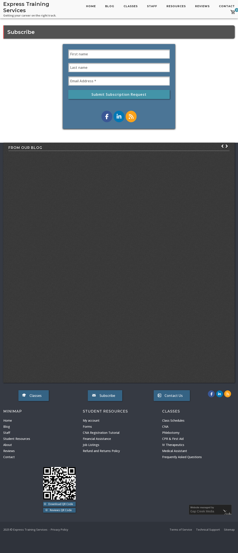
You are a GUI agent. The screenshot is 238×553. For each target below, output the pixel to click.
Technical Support (208, 530)
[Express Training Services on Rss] (131, 116)
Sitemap (229, 530)
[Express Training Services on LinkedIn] (119, 116)
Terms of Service (181, 530)
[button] (227, 146)
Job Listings (91, 445)
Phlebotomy (170, 433)
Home (91, 6)
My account (91, 420)
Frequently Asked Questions (182, 457)
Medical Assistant (174, 451)
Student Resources (16, 439)
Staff (152, 6)
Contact (227, 6)
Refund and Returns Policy (101, 451)
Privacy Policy (59, 530)
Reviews (202, 6)
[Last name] (119, 67)
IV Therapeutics (173, 445)
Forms (87, 426)
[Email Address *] (119, 81)
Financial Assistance (97, 439)
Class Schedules (173, 420)
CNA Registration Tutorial (101, 433)
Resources (176, 6)
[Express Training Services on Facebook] (106, 116)
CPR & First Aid (173, 439)
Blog (109, 6)
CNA (165, 426)
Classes (131, 6)
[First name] (119, 54)
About (7, 445)
